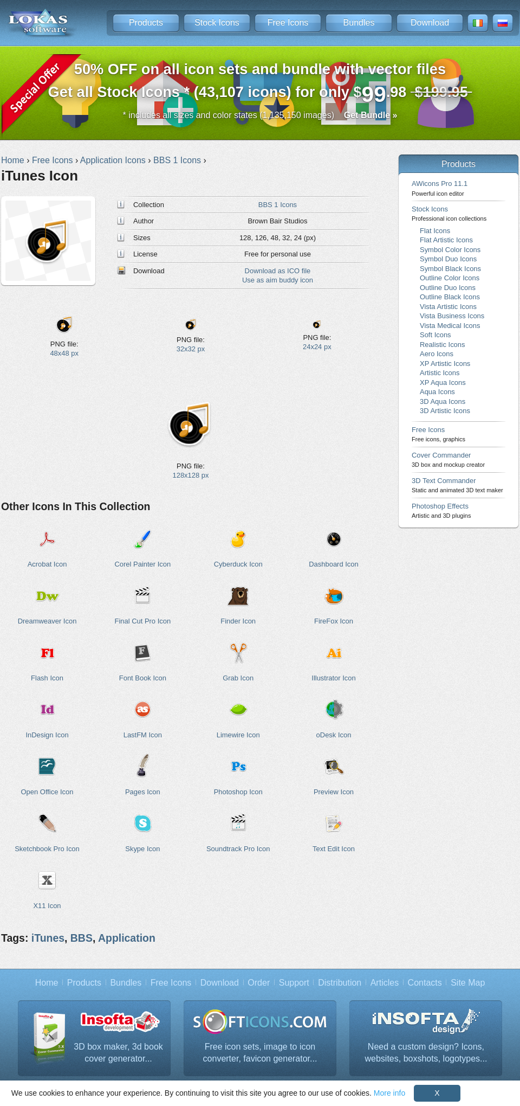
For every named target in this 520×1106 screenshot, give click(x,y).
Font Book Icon (142, 678)
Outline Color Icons (449, 278)
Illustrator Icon (333, 678)
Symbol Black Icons (450, 269)
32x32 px (191, 349)
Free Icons (288, 22)
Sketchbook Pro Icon (47, 849)
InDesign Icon (46, 735)
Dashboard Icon (333, 564)
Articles (384, 982)
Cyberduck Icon (238, 564)
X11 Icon (47, 906)
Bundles (359, 22)
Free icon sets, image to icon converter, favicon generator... (260, 1052)
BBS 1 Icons (277, 205)
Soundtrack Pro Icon (238, 849)
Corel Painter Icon (142, 564)
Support (294, 982)
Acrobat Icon (47, 564)
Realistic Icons (442, 344)
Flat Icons (435, 231)
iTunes (47, 938)
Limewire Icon (238, 735)
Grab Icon (238, 678)
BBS (81, 938)
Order (259, 982)
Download (430, 22)
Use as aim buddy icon (277, 280)
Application (126, 938)
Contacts (425, 982)
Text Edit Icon (334, 849)
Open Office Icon (47, 792)
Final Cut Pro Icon (142, 621)
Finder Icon (238, 621)
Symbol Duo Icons (448, 259)
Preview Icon (334, 792)
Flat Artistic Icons (446, 240)
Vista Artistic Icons (448, 307)
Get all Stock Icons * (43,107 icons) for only (260, 84)
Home (46, 982)
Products (146, 22)
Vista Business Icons (452, 316)
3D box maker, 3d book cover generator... (118, 1052)
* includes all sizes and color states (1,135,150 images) (260, 115)
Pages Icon (142, 792)
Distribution (339, 982)
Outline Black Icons (450, 297)
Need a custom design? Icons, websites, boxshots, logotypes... (426, 1052)
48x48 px (64, 353)
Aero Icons (436, 354)
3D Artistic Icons (445, 411)
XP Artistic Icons (445, 363)
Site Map (468, 982)
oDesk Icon (334, 735)
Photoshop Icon (238, 792)
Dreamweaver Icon (47, 621)
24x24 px (317, 347)
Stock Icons (216, 22)
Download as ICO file (278, 271)
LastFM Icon (142, 735)
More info (389, 1093)
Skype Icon (142, 849)
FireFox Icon (333, 621)
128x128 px (191, 475)
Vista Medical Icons (450, 325)
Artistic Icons (439, 373)
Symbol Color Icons (450, 250)
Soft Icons (435, 335)
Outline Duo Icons (448, 288)
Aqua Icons (437, 392)
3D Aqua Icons (442, 401)
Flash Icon (47, 678)
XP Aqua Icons (443, 382)
